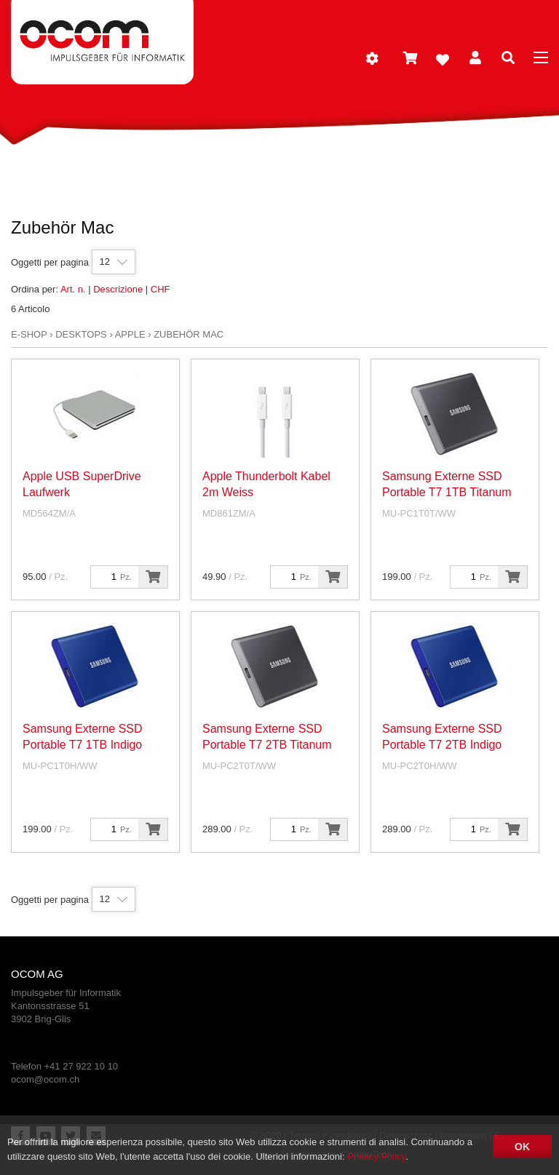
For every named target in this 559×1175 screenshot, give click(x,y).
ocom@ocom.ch (45, 1079)
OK (522, 1146)
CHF (160, 289)
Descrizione (118, 289)
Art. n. (73, 289)
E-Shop (29, 334)
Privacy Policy (376, 1156)
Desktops (81, 334)
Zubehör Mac (188, 334)
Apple (130, 334)
